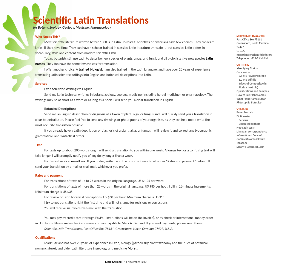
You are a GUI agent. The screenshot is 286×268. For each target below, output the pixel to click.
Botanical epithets (249, 124)
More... (133, 248)
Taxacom (242, 143)
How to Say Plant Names (251, 95)
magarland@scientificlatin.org (254, 55)
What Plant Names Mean (251, 99)
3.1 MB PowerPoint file (252, 76)
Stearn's (250, 147)
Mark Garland (113, 262)
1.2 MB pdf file (247, 80)
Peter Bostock (245, 112)
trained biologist (90, 69)
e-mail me (78, 161)
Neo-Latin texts (246, 127)
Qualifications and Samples (253, 91)
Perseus (243, 120)
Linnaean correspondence (252, 131)
